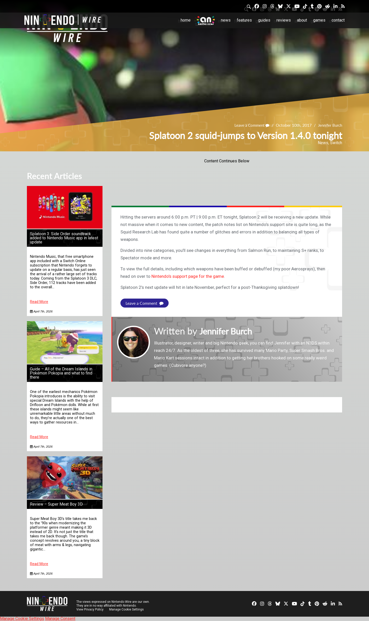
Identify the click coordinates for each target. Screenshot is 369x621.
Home (186, 20)
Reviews (283, 20)
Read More (39, 302)
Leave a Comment (248, 125)
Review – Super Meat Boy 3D (56, 504)
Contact (338, 20)
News (226, 20)
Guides (264, 20)
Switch (336, 142)
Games (319, 20)
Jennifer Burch (329, 125)
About (302, 20)
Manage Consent (60, 618)
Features (244, 20)
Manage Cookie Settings (126, 609)
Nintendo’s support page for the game (187, 276)
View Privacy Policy (90, 609)
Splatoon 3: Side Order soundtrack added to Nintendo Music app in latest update (64, 237)
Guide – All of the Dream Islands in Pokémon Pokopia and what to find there (61, 373)
